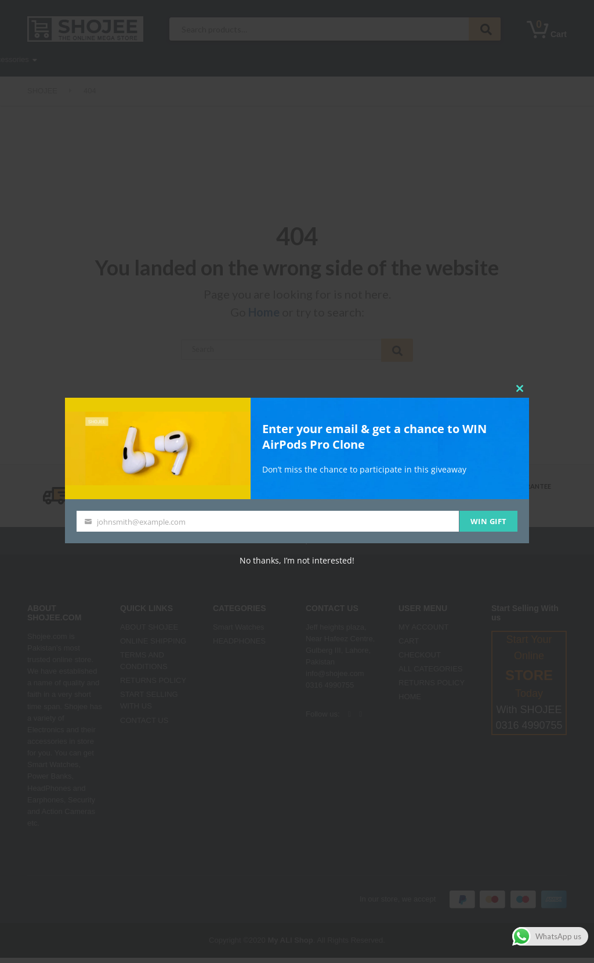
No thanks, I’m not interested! (297, 560)
